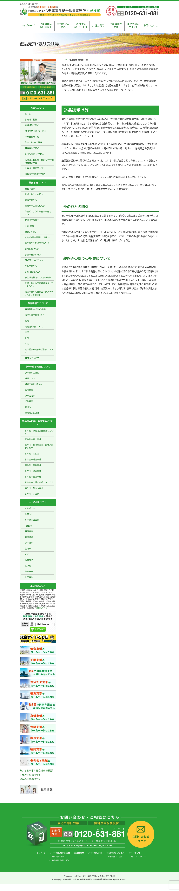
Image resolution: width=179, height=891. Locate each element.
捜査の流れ (30, 188)
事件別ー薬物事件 (33, 465)
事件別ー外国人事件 (34, 488)
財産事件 (29, 577)
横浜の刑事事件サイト (31, 779)
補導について (31, 378)
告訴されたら (31, 266)
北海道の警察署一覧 (34, 168)
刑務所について (32, 358)
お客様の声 (30, 508)
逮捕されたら (31, 200)
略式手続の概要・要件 (35, 315)
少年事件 (29, 543)
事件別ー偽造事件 (33, 471)
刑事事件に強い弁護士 (46, 26)
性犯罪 (28, 548)
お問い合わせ (151, 25)
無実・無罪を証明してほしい (37, 237)
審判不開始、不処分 (34, 384)
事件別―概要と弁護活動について (39, 432)
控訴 (27, 332)
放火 (27, 554)
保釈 (27, 321)
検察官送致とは (32, 413)
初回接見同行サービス (81, 26)
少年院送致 (30, 395)
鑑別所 (28, 407)
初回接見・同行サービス (35, 131)
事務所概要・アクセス (34, 154)
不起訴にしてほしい (34, 260)
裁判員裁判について (34, 326)
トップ (64, 60)
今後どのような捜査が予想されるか (39, 213)
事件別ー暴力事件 (33, 439)
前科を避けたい (32, 249)
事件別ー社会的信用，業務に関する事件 (39, 446)
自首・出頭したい (32, 272)
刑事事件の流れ (116, 26)
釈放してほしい (32, 232)
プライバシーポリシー (138, 857)
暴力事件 (29, 560)
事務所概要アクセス (133, 26)
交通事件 (29, 525)
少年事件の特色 (32, 373)
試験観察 (29, 401)
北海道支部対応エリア (35, 174)
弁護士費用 (98, 25)
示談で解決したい (33, 254)
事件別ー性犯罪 (32, 454)
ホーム (27, 114)
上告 (27, 338)
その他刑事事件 (32, 520)
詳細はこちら (41, 608)
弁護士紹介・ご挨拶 (33, 142)
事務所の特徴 (31, 119)
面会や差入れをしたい (35, 206)
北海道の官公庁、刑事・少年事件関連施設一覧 (39, 161)
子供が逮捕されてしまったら (38, 277)
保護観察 (29, 390)
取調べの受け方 (32, 220)
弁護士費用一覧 (32, 137)
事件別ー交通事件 (33, 477)
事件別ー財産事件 (33, 459)
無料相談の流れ (63, 26)
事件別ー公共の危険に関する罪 (39, 482)
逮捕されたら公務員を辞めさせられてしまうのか (39, 293)
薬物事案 (29, 571)
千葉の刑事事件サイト (31, 775)
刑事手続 (29, 531)
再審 (27, 344)
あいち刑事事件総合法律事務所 (36, 770)
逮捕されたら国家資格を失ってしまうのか (39, 284)
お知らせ (29, 514)
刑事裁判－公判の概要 (35, 309)
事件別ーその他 (32, 494)
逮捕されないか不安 (34, 194)
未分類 (28, 566)
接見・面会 (29, 226)
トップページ (28, 25)
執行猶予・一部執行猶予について (39, 351)
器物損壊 (29, 537)
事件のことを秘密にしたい (37, 243)
